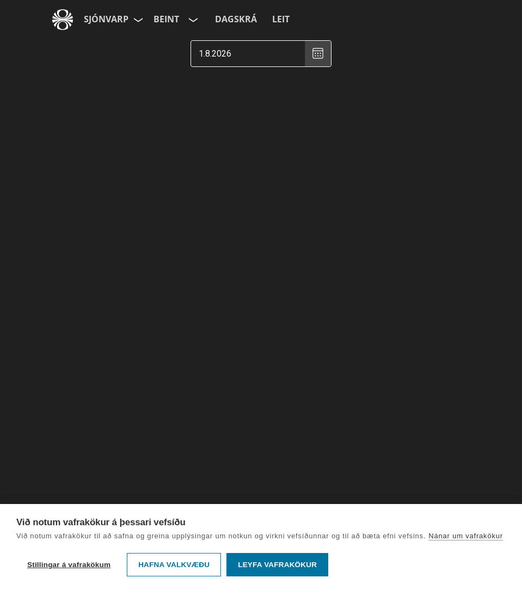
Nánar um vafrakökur (465, 536)
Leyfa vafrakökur (277, 565)
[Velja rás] (192, 20)
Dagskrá (236, 19)
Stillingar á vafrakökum (68, 565)
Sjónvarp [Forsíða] (106, 19)
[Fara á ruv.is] (62, 19)
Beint (166, 19)
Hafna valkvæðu (174, 565)
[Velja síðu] (137, 20)
